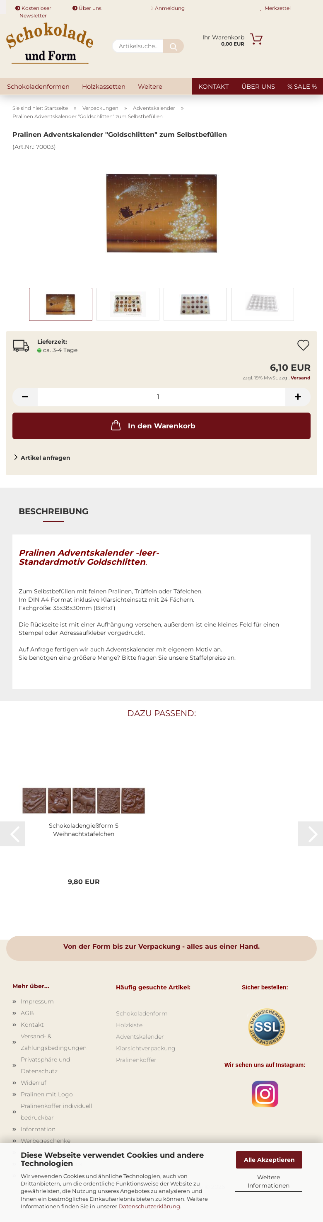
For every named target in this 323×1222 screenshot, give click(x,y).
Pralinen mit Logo (47, 1094)
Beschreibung (53, 511)
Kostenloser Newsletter (33, 9)
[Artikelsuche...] (173, 46)
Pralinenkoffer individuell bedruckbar (56, 1111)
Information (38, 1129)
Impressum (37, 1001)
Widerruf (33, 1082)
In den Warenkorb (152, 425)
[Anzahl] (161, 397)
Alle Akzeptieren (269, 1160)
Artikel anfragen (45, 458)
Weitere (150, 86)
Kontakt (213, 86)
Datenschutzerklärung (149, 1206)
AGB (27, 1013)
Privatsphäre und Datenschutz (45, 1065)
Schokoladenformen (38, 86)
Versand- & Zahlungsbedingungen (54, 1042)
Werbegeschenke (45, 1140)
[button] (24, 397)
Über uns (86, 8)
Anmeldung (168, 8)
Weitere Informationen (268, 1181)
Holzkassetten (103, 86)
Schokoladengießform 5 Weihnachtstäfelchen (83, 830)
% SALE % (302, 86)
